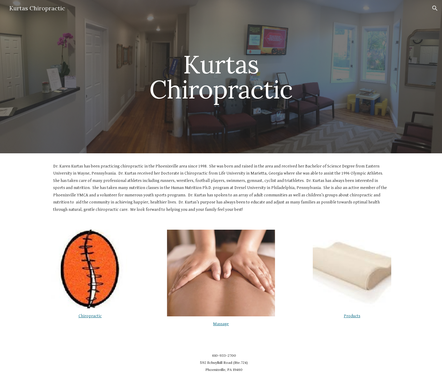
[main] (221, 76)
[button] (435, 8)
